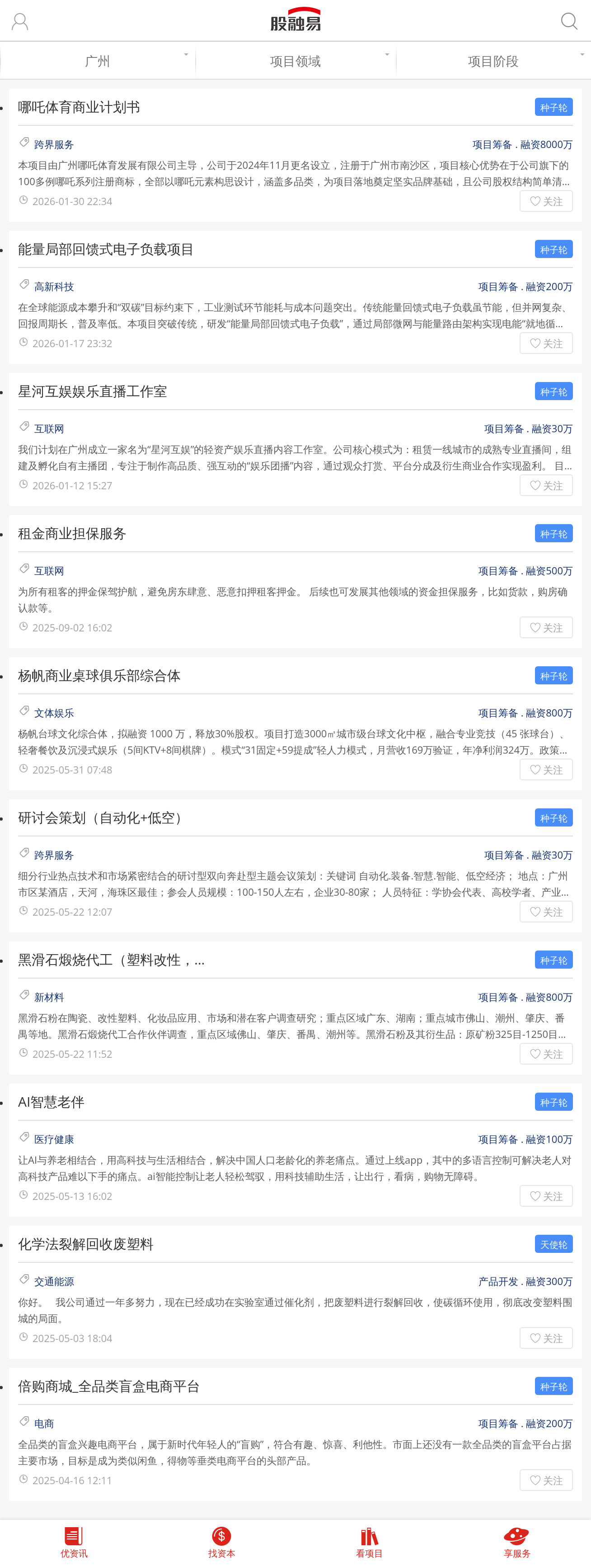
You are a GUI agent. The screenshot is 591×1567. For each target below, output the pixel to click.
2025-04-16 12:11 (73, 1480)
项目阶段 (525, 60)
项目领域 (328, 60)
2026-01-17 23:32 (73, 343)
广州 (135, 60)
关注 (553, 201)
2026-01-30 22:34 (73, 201)
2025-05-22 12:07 (73, 911)
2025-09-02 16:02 (73, 627)
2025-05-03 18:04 (73, 1338)
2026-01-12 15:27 (73, 485)
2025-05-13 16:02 (73, 1196)
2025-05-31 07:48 (73, 769)
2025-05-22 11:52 (73, 1054)
